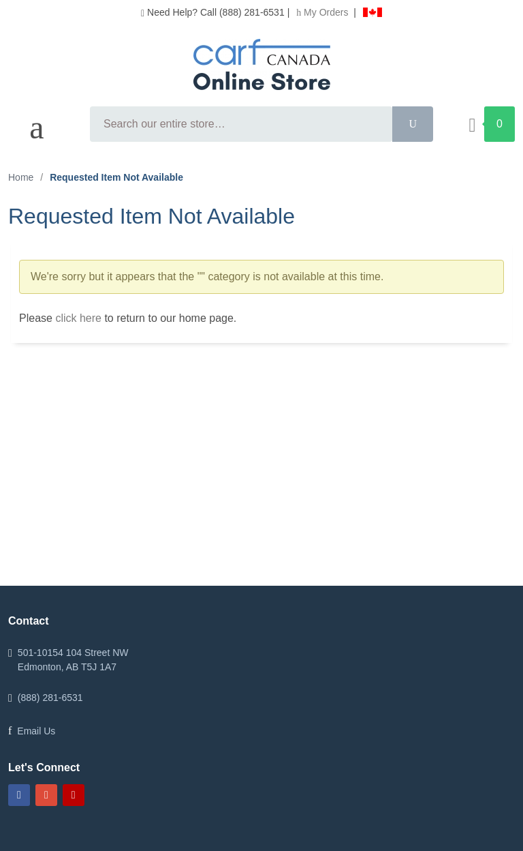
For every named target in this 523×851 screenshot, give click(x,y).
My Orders (323, 12)
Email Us (36, 731)
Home (20, 177)
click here (78, 318)
